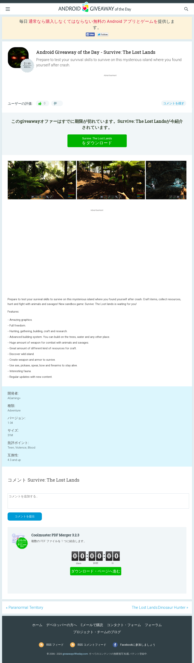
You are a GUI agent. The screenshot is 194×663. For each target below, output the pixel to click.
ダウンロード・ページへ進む (95, 571)
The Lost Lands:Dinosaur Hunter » (160, 607)
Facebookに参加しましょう (137, 644)
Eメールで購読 (92, 625)
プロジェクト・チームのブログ (97, 632)
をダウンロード (97, 140)
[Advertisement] (112, 86)
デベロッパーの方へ (61, 625)
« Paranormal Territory (24, 607)
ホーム (37, 625)
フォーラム (153, 625)
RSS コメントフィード (92, 644)
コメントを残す (173, 103)
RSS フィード (55, 644)
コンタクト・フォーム (124, 625)
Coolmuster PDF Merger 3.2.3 (55, 535)
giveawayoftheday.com (75, 653)
